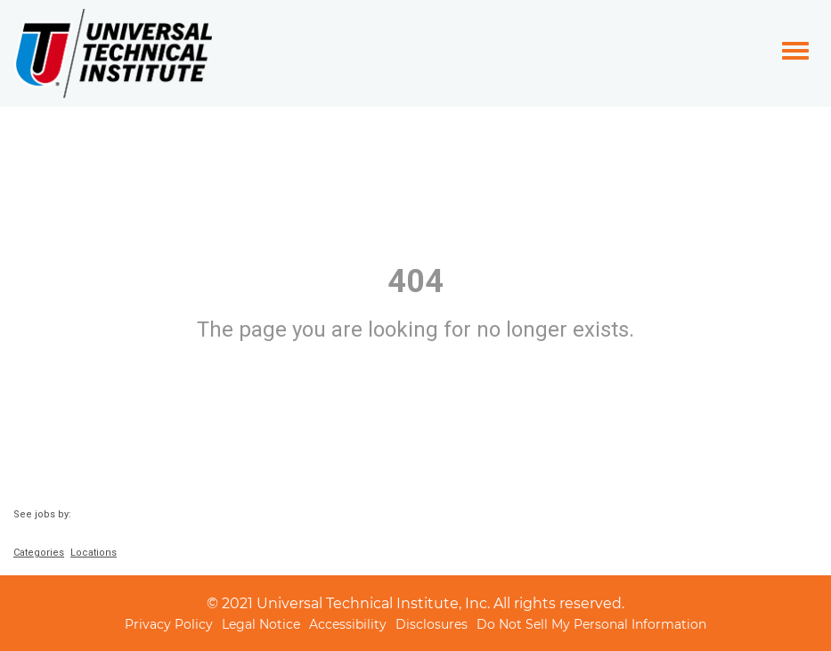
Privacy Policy (169, 623)
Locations (93, 552)
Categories (38, 552)
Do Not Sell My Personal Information (591, 623)
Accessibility (348, 623)
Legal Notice (261, 623)
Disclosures (431, 623)
